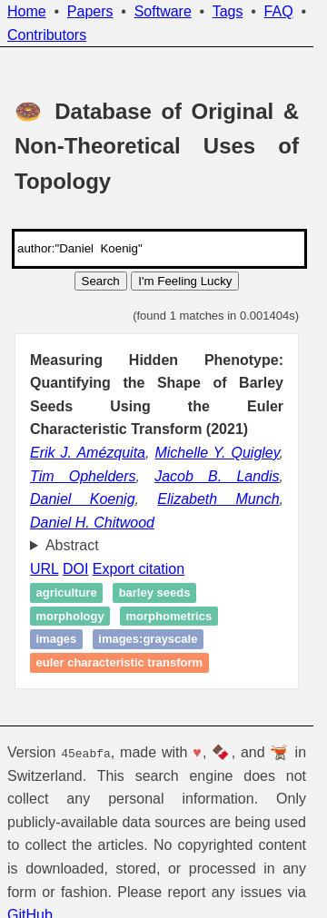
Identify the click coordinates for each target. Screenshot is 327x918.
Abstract (72, 545)
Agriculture (66, 592)
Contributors (46, 35)
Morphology (70, 616)
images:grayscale (147, 640)
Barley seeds (155, 592)
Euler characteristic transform (119, 662)
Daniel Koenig (82, 499)
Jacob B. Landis (216, 476)
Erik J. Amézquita (87, 452)
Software (163, 11)
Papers (90, 11)
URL (44, 569)
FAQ (278, 11)
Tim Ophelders (83, 476)
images (56, 640)
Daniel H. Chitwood (92, 522)
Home (26, 11)
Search (101, 281)
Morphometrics (169, 616)
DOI (75, 569)
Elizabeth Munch (218, 499)
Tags (228, 11)
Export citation (138, 569)
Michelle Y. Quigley (216, 452)
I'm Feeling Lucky (185, 281)
